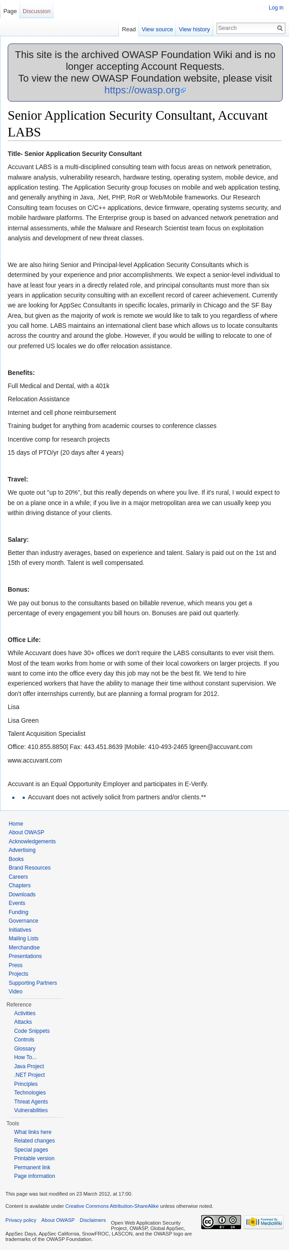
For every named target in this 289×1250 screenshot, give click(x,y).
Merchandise (24, 947)
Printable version (34, 1158)
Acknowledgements (32, 841)
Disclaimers (93, 1220)
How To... (25, 1057)
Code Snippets (32, 1031)
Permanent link (32, 1167)
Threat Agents (31, 1102)
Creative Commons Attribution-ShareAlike (111, 1206)
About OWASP (26, 832)
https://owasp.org (142, 90)
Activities (24, 1013)
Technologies (30, 1092)
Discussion (37, 11)
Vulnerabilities (30, 1110)
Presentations (25, 956)
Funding (18, 912)
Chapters (20, 885)
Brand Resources (30, 868)
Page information (34, 1176)
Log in (276, 8)
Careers (18, 877)
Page (10, 11)
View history (194, 29)
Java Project (29, 1066)
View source (157, 29)
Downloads (22, 894)
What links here (33, 1132)
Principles (26, 1084)
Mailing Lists (23, 938)
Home (16, 824)
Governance (23, 921)
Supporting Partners (33, 983)
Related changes (34, 1141)
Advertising (22, 850)
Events (17, 903)
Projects (18, 974)
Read (129, 29)
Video (15, 991)
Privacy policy (20, 1220)
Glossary (24, 1049)
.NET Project (29, 1075)
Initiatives (20, 930)
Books (16, 859)
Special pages (31, 1150)
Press (16, 965)
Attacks (23, 1022)
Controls (24, 1039)
